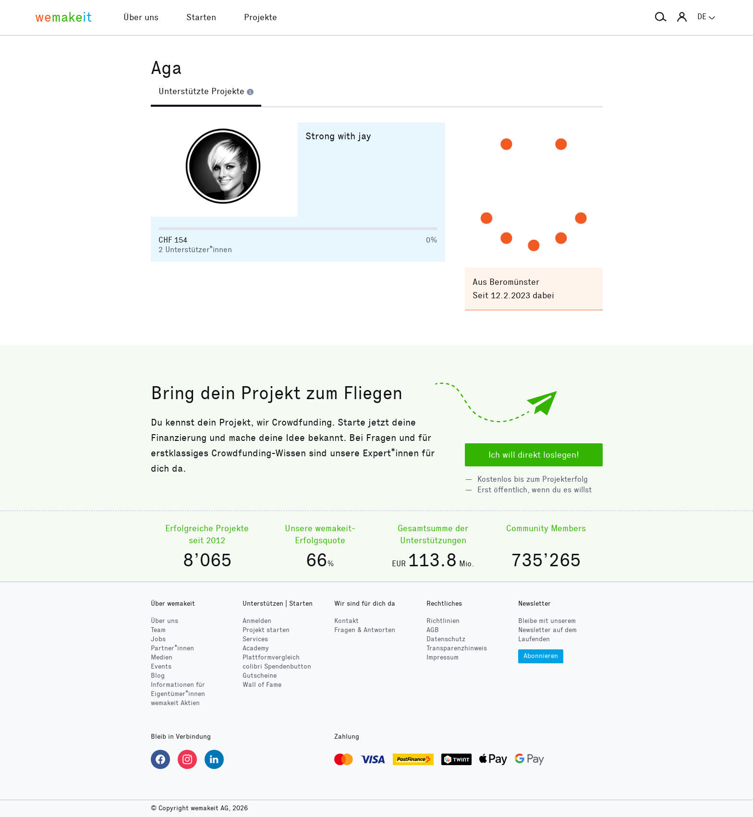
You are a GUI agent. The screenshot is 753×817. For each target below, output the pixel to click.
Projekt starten (266, 630)
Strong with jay (338, 136)
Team (158, 630)
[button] (660, 17)
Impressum (442, 657)
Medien (161, 657)
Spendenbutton (277, 666)
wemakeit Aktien (175, 703)
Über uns (164, 621)
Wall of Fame (262, 685)
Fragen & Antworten (364, 630)
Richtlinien (443, 621)
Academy (256, 648)
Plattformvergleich (271, 657)
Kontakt (346, 621)
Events (161, 666)
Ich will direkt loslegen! (533, 455)
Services (255, 639)
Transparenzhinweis (456, 648)
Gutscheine (260, 675)
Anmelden (257, 621)
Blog (158, 675)
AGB (432, 630)
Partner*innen (172, 648)
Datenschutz (445, 639)
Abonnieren (540, 656)
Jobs (158, 639)
